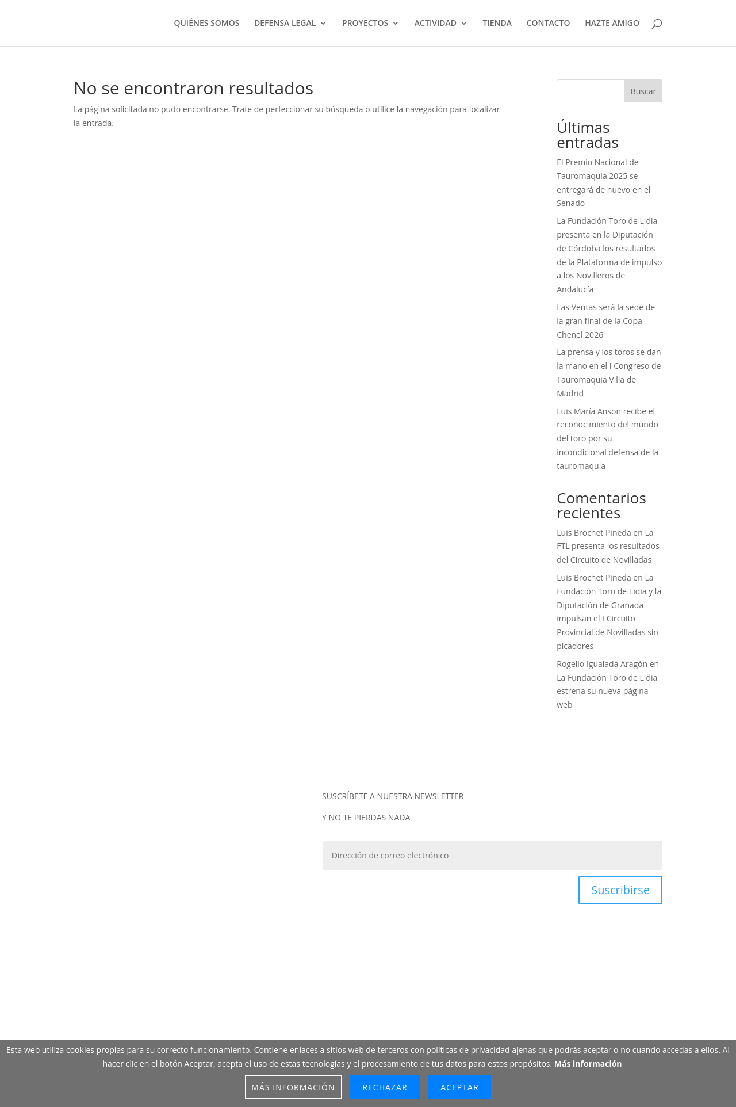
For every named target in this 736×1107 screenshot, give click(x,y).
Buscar (644, 91)
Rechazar (384, 1087)
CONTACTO (548, 23)
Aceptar (459, 1087)
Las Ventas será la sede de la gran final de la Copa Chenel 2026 (606, 320)
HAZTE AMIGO (612, 23)
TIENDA (497, 23)
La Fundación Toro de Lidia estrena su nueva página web (607, 691)
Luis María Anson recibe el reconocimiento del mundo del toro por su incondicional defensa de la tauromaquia (607, 438)
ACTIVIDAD (436, 23)
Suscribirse (620, 890)
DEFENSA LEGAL (285, 23)
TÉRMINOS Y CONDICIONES (378, 999)
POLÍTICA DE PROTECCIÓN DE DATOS (249, 999)
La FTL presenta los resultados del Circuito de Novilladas (608, 546)
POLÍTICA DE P (124, 999)
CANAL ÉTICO (554, 999)
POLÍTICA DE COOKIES (478, 999)
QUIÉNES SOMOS (206, 23)
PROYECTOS (365, 23)
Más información (588, 1063)
